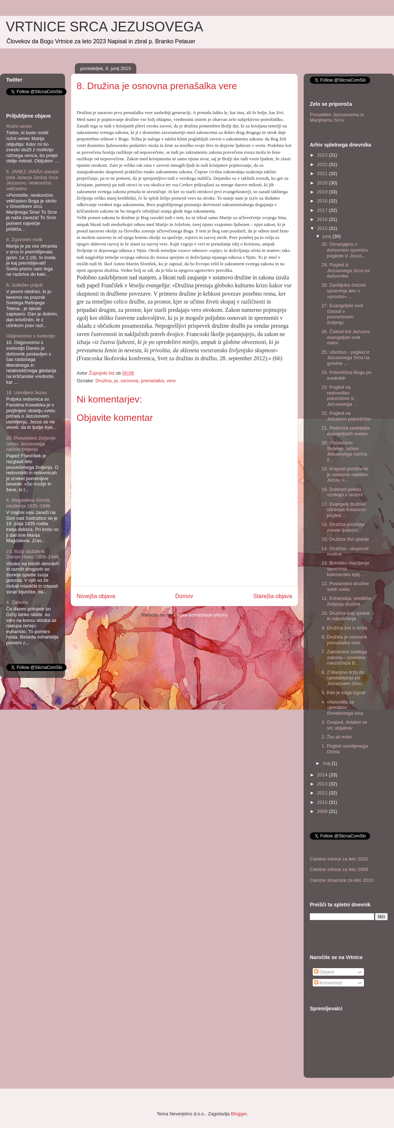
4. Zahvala (17, 602)
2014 (323, 775)
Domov (184, 596)
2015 (323, 228)
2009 (323, 811)
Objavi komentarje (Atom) (200, 615)
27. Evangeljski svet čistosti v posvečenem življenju (342, 314)
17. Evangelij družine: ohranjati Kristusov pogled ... (343, 509)
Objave (324, 972)
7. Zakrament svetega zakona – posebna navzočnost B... (344, 657)
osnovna (129, 380)
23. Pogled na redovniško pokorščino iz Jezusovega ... (339, 395)
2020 (323, 183)
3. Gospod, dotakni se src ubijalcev (344, 725)
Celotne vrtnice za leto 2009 (339, 869)
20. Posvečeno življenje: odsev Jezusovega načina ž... (344, 451)
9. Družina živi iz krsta (344, 628)
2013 (323, 784)
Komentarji (328, 982)
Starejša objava (272, 596)
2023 (323, 155)
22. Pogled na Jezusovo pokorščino (346, 416)
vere (171, 380)
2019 (323, 192)
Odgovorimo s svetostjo (30, 336)
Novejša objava (96, 596)
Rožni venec (19, 126)
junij (328, 236)
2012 (323, 793)
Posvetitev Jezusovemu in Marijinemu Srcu (337, 117)
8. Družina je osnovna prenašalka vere (344, 639)
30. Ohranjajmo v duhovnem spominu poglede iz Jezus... (344, 249)
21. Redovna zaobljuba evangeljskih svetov (345, 430)
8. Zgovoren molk (24, 239)
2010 (323, 802)
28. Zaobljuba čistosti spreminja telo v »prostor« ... (343, 290)
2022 (323, 164)
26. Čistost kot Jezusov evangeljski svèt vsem (345, 337)
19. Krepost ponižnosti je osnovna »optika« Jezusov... (345, 474)
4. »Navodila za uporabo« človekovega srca (342, 707)
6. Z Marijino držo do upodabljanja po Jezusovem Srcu (342, 678)
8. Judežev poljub (24, 285)
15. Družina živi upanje (345, 539)
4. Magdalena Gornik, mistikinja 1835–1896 (28, 503)
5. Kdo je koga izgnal (343, 692)
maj (327, 763)
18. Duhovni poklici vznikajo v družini (342, 492)
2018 (323, 201)
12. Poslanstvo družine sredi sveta (345, 586)
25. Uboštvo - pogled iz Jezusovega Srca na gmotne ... (345, 357)
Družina (103, 380)
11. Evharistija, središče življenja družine (346, 601)
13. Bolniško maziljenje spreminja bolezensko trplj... (345, 568)
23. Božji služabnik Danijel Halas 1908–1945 (32, 554)
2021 (323, 173)
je (116, 380)
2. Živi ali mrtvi (336, 737)
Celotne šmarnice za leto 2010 (341, 880)
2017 (323, 210)
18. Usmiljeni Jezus (26, 392)
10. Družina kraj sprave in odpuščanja (345, 616)
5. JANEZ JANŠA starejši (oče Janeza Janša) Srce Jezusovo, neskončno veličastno (32, 180)
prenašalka (152, 380)
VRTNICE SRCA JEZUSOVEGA (104, 26)
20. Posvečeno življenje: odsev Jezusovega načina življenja (31, 443)
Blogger (239, 1113)
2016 (323, 219)
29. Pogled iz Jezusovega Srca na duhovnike (345, 270)
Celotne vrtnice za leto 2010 (339, 859)
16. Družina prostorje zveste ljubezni (343, 527)
